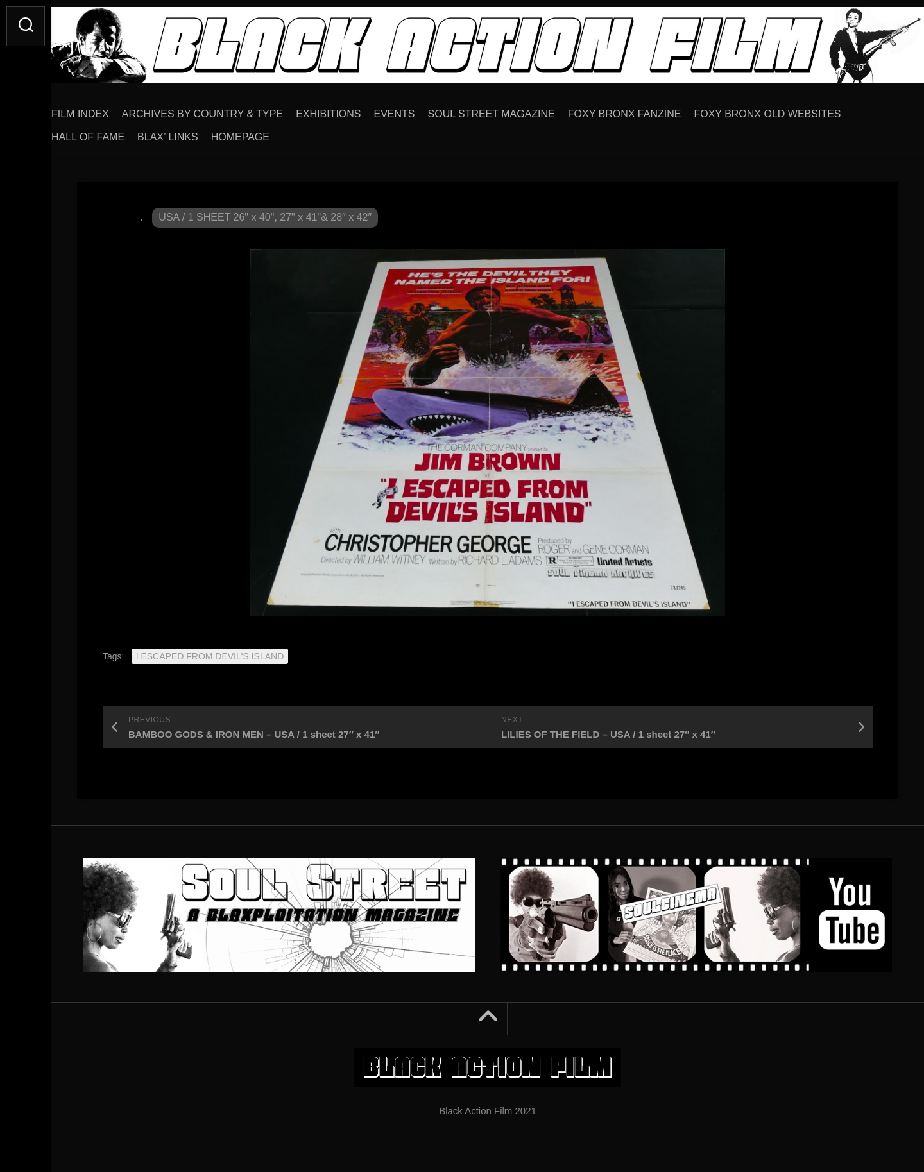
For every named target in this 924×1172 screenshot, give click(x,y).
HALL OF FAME (113, 132)
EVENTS (420, 109)
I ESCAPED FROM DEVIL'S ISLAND (210, 652)
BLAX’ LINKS (193, 132)
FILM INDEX (106, 109)
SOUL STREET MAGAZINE (517, 109)
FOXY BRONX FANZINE (650, 109)
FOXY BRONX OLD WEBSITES (792, 109)
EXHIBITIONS (353, 109)
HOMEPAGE (266, 132)
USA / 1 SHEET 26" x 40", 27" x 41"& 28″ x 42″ (265, 212)
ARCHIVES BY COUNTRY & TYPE (228, 109)
